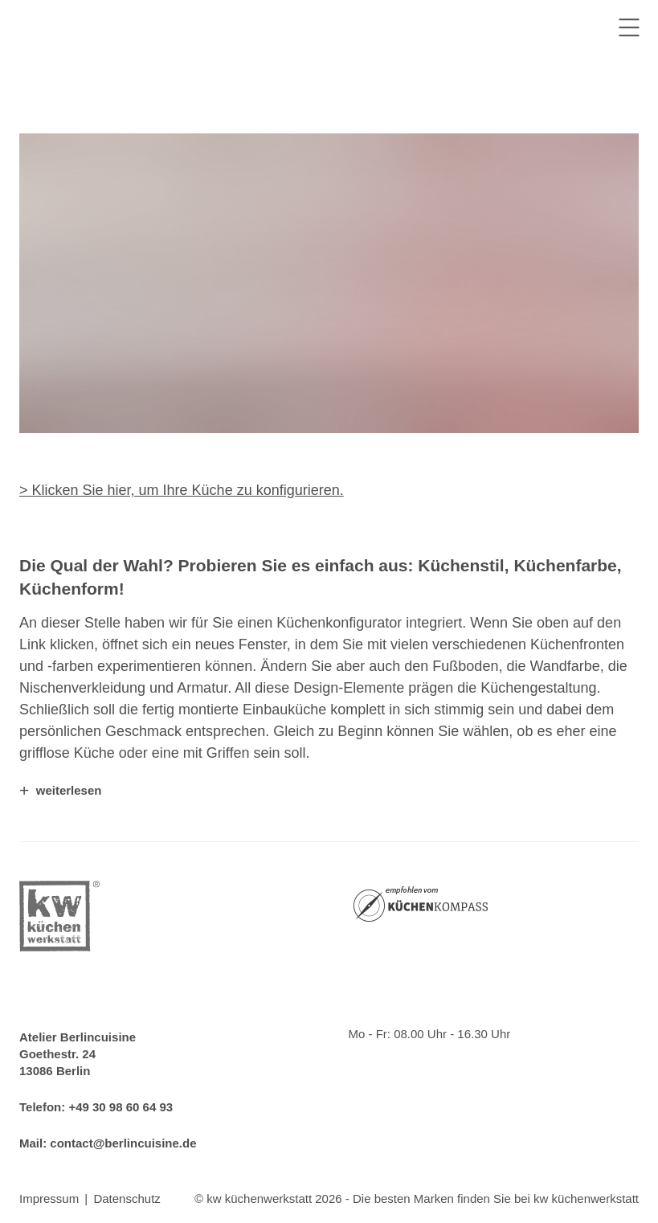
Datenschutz (126, 1198)
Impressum (49, 1198)
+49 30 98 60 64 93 (120, 1107)
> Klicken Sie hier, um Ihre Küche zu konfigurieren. (181, 490)
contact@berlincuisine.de (123, 1143)
